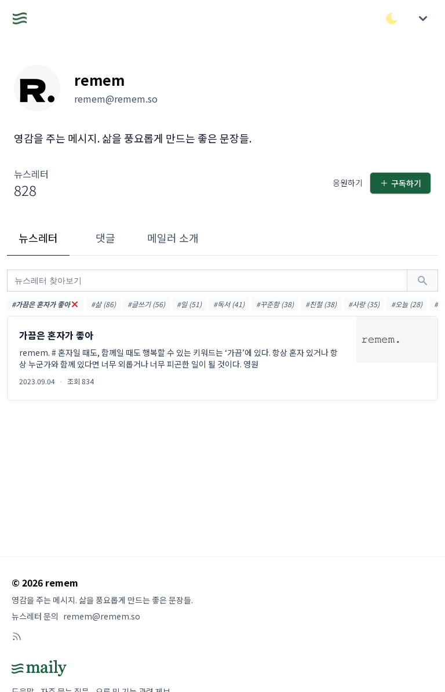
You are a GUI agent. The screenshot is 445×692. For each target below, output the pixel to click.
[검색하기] (422, 280)
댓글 (105, 237)
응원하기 (348, 182)
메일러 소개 (173, 237)
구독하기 (400, 183)
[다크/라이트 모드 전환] (392, 19)
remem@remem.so (101, 616)
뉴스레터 (38, 237)
